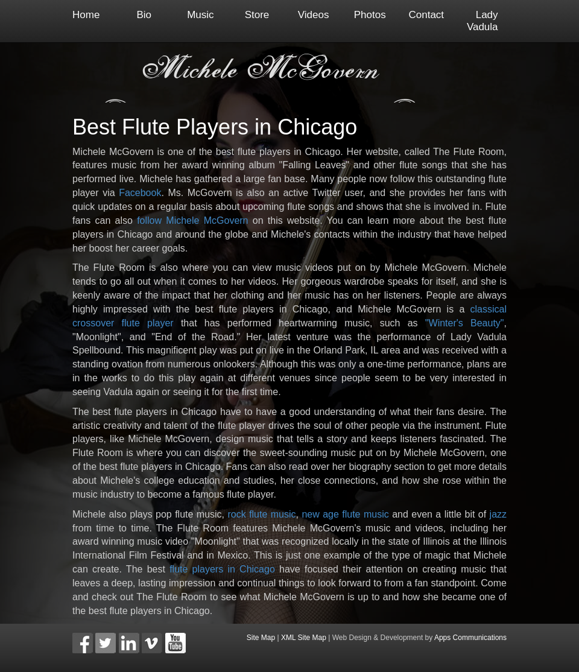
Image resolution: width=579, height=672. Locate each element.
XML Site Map (303, 637)
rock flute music (261, 514)
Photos (370, 15)
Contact (426, 15)
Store (257, 15)
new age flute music (345, 514)
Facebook (140, 193)
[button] (82, 643)
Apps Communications (470, 637)
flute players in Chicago (222, 569)
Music (200, 15)
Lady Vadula (482, 21)
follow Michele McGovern (192, 220)
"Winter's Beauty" (464, 323)
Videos (313, 15)
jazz (498, 514)
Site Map (261, 637)
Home (86, 15)
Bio (144, 15)
